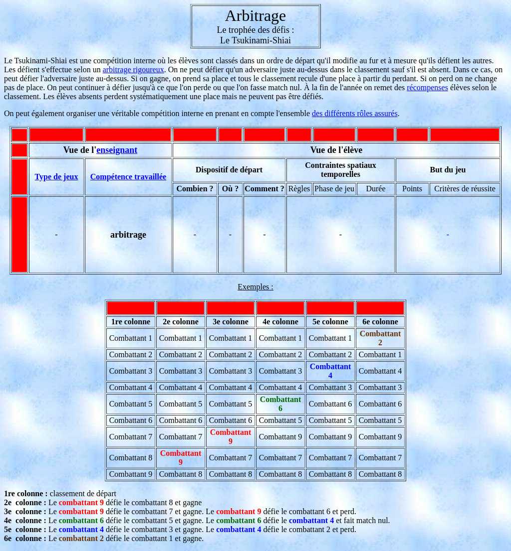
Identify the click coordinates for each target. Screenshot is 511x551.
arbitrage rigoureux (133, 69)
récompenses (427, 87)
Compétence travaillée (128, 176)
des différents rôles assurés (355, 113)
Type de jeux (56, 176)
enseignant (116, 150)
